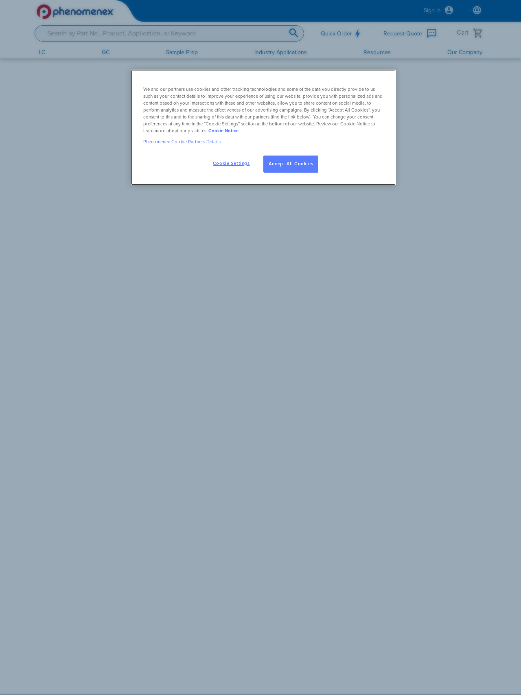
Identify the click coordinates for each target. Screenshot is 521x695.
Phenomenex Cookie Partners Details (182, 142)
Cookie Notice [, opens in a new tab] (223, 131)
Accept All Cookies (291, 164)
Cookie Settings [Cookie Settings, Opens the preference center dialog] (231, 163)
